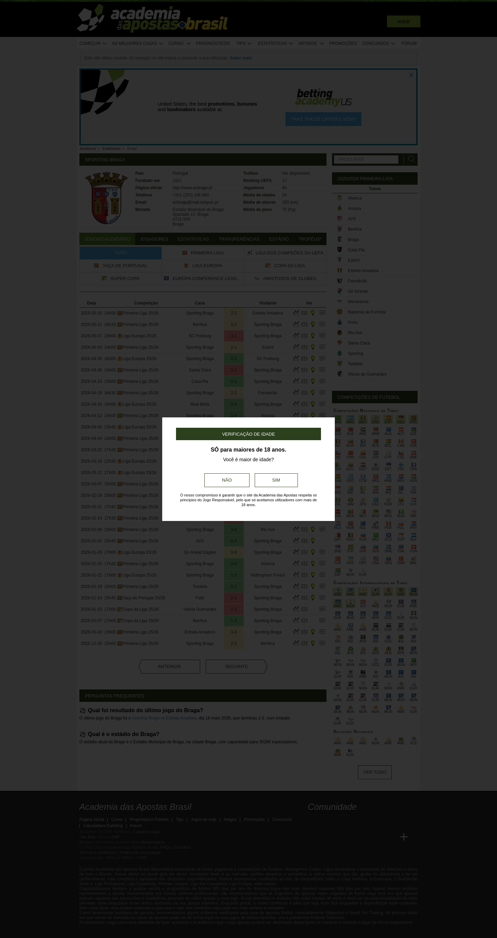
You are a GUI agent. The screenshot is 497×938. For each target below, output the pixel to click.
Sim (276, 480)
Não (227, 480)
